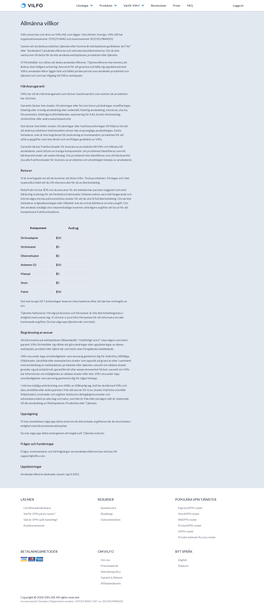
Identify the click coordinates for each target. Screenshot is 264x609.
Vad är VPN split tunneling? (40, 519)
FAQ (190, 5)
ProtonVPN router (189, 525)
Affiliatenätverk (111, 583)
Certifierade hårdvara (37, 508)
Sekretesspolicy (111, 571)
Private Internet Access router (197, 537)
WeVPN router (187, 519)
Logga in (238, 5)
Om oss (105, 560)
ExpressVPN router (190, 508)
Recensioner (158, 5)
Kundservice (108, 508)
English (182, 560)
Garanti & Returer (112, 577)
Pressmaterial (109, 565)
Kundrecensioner (34, 525)
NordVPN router (188, 513)
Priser (176, 5)
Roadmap (107, 513)
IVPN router (186, 531)
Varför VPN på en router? (39, 513)
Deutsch (183, 565)
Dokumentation (110, 519)
